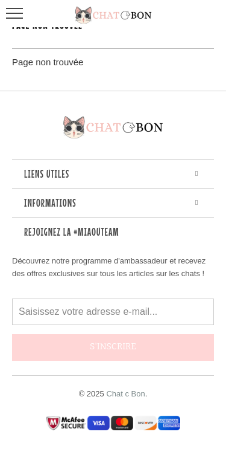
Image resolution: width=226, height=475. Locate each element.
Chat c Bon (125, 393)
